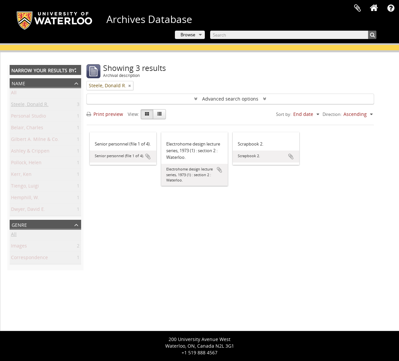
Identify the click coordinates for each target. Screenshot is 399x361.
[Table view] (159, 114)
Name (18, 82)
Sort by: (283, 114)
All (14, 94)
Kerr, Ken (21, 175)
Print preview (104, 114)
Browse (188, 35)
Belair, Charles (27, 129)
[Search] (293, 35)
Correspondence (29, 258)
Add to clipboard (148, 156)
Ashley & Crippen (30, 152)
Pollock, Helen (26, 164)
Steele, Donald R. (30, 105)
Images (19, 247)
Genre (19, 224)
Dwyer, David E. (28, 210)
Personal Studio (28, 117)
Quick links (390, 8)
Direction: (332, 114)
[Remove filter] (129, 85)
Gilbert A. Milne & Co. (35, 140)
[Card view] (147, 114)
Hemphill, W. (25, 198)
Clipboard (357, 8)
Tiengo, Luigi (25, 187)
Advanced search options (230, 99)
